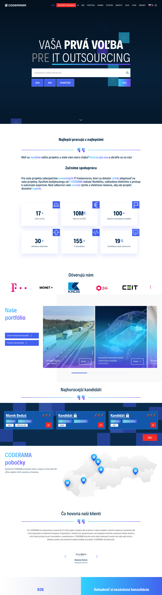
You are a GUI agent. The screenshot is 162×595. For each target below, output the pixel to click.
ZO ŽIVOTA (109, 5)
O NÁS (134, 5)
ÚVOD (53, 5)
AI (78, 5)
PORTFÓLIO (91, 5)
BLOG (127, 5)
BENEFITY (119, 5)
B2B (82, 5)
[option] (25, 287)
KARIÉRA (100, 5)
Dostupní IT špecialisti (66, 5)
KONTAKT (142, 5)
